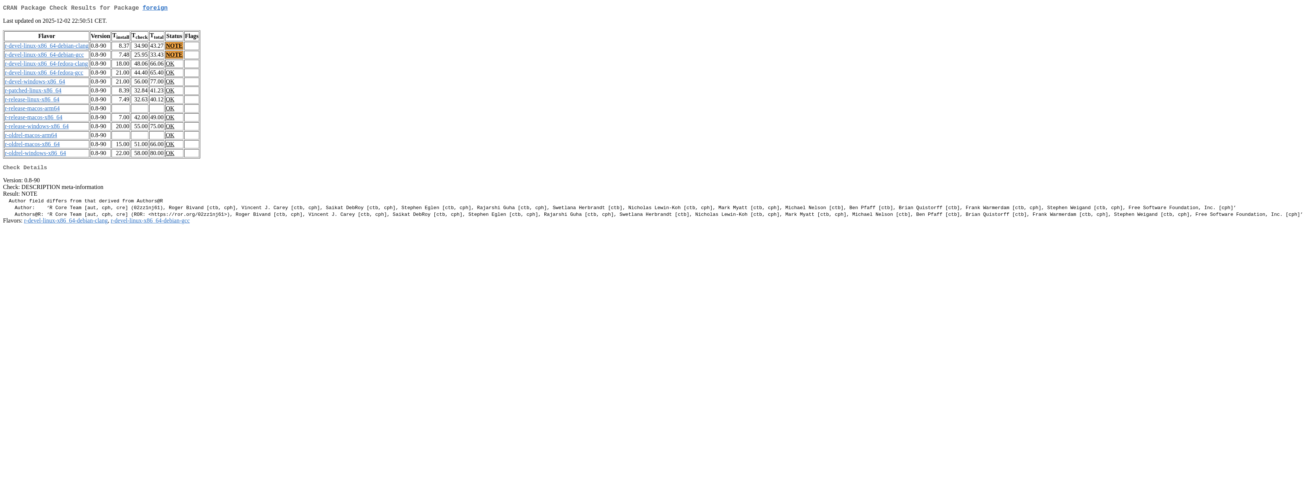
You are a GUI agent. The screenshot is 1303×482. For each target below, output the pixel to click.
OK (170, 65)
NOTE (174, 47)
